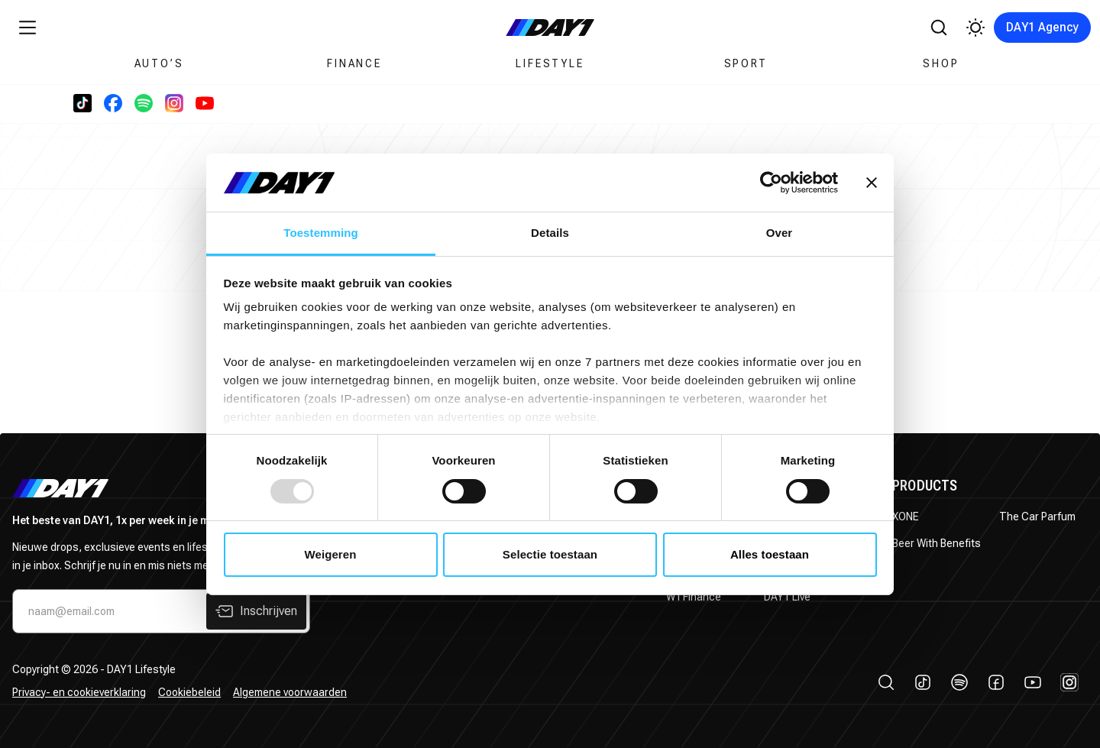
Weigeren (330, 554)
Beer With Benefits (936, 543)
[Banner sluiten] (871, 182)
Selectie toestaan (550, 554)
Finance (354, 63)
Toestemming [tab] (320, 232)
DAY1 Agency (1042, 27)
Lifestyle (550, 63)
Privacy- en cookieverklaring (79, 692)
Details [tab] (550, 232)
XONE (905, 516)
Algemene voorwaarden (290, 692)
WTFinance (693, 597)
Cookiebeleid (189, 692)
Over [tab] (779, 232)
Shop (941, 63)
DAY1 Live (787, 597)
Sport (746, 63)
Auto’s (159, 63)
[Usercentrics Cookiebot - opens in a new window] (771, 182)
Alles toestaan (769, 554)
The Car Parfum (1037, 516)
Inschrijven (256, 611)
